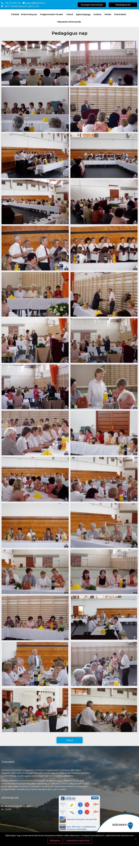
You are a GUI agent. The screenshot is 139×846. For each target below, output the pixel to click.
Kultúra (98, 14)
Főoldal (15, 14)
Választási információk (69, 21)
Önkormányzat (29, 14)
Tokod (70, 14)
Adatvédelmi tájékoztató (78, 841)
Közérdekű (120, 14)
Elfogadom (55, 841)
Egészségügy (84, 14)
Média (108, 14)
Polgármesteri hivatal (52, 14)
